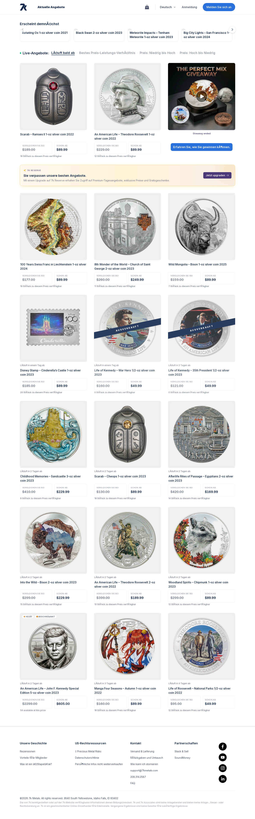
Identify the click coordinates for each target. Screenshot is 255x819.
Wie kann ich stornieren (144, 764)
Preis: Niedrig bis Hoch (157, 53)
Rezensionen (27, 751)
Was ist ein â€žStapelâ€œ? (36, 764)
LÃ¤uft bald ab (63, 53)
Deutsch (168, 7)
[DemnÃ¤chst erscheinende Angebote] (232, 29)
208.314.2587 (138, 776)
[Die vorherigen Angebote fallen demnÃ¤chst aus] (22, 29)
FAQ (132, 783)
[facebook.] (223, 747)
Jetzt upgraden (217, 175)
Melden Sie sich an (218, 7)
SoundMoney (182, 757)
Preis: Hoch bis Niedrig (197, 53)
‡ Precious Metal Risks (88, 751)
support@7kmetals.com (144, 770)
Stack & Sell (181, 751)
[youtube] (223, 757)
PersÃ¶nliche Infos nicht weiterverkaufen (99, 764)
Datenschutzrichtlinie (87, 757)
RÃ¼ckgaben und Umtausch (146, 757)
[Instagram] (223, 768)
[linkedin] (223, 779)
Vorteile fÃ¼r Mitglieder (33, 757)
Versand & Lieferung (142, 751)
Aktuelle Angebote (51, 7)
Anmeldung (189, 7)
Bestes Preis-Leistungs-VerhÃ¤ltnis (107, 53)
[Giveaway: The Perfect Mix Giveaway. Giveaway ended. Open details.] (201, 110)
